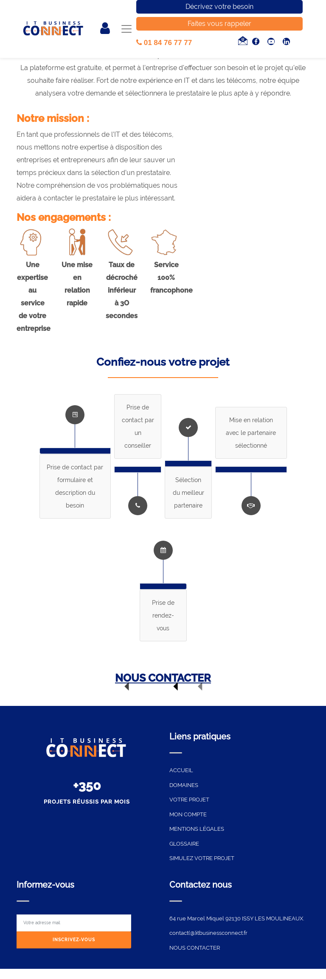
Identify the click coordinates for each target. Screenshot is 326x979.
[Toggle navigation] (126, 29)
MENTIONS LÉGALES (196, 829)
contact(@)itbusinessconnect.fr (208, 933)
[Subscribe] (74, 940)
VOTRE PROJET (189, 799)
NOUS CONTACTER (163, 677)
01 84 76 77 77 (164, 43)
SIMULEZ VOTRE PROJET (201, 858)
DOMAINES (183, 785)
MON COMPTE (188, 814)
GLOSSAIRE (184, 844)
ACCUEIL (181, 770)
